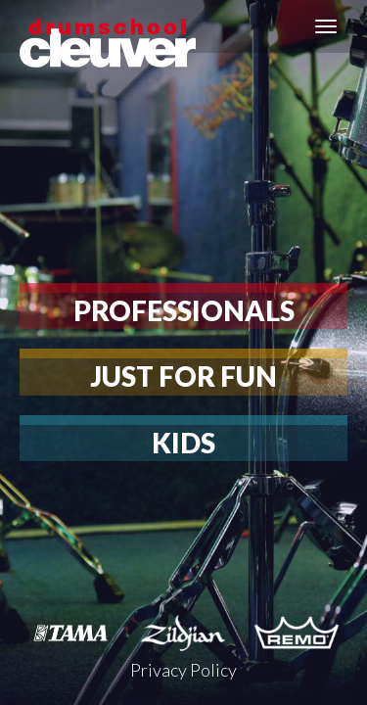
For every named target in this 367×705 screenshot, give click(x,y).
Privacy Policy (183, 670)
